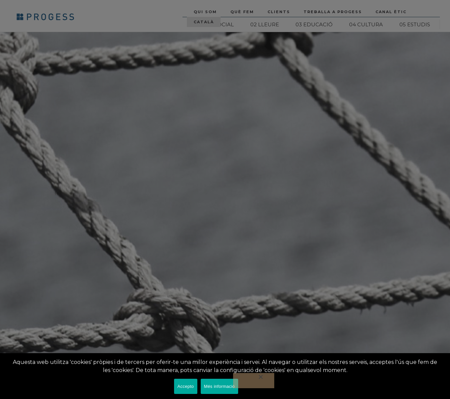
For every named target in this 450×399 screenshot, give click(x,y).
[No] (253, 380)
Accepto (185, 386)
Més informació (219, 386)
